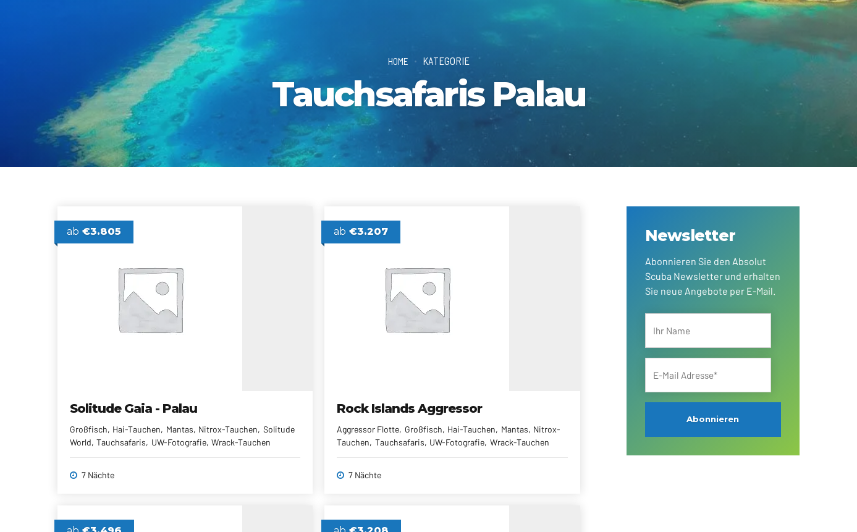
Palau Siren (475, 396)
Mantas (179, 417)
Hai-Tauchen (137, 417)
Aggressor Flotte (286, 417)
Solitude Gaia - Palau (134, 396)
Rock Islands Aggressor (327, 396)
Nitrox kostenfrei (473, 430)
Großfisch (89, 417)
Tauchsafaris (535, 430)
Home (398, 60)
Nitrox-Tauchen (100, 430)
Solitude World (162, 430)
